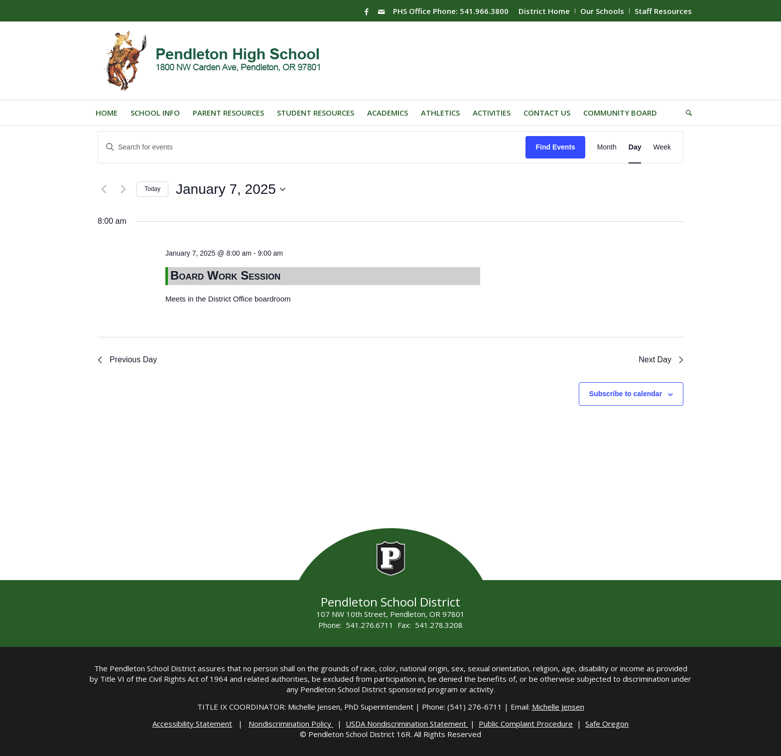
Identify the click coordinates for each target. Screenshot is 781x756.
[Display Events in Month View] (607, 147)
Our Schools (602, 11)
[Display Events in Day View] (635, 147)
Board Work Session (225, 275)
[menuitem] (544, 10)
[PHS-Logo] (220, 61)
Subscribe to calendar (625, 394)
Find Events (555, 147)
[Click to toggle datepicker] (230, 189)
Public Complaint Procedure (526, 724)
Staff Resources (663, 11)
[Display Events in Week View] (662, 147)
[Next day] (123, 189)
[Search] (685, 112)
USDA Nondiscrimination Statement (407, 724)
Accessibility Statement (192, 724)
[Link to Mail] (381, 11)
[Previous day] (104, 189)
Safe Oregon (607, 724)
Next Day (661, 359)
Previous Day (127, 359)
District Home (544, 11)
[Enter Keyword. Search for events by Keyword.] (311, 147)
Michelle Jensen (558, 707)
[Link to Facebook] (366, 11)
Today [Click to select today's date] (152, 188)
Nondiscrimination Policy (291, 724)
